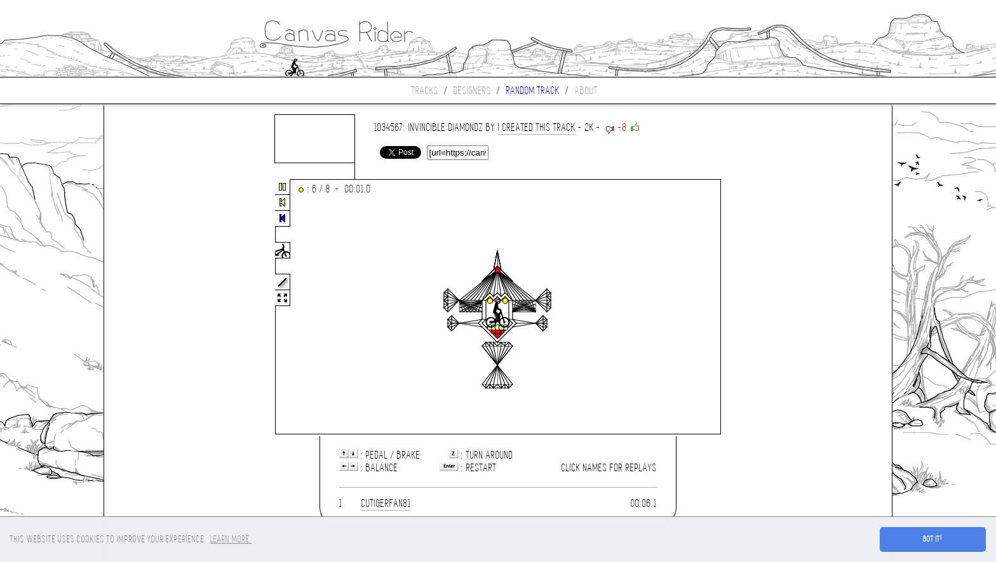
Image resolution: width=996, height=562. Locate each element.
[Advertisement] (157, 307)
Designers (472, 90)
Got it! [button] (933, 539)
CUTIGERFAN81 (386, 503)
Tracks (425, 90)
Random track (533, 90)
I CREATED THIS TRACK (536, 127)
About (586, 90)
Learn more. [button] (231, 539)
